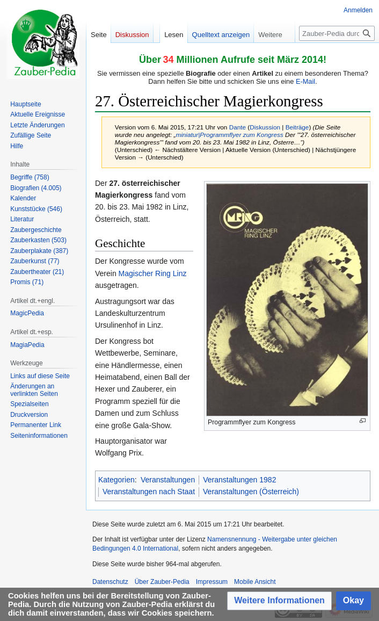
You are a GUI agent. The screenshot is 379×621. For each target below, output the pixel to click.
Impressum (212, 582)
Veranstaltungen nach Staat (149, 491)
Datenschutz (110, 582)
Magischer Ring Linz (153, 273)
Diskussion (265, 127)
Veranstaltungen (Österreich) (251, 491)
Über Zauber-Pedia (162, 582)
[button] (279, 600)
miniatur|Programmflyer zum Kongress (229, 134)
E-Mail (305, 81)
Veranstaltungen (168, 479)
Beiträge (297, 127)
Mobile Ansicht (254, 582)
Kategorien (116, 479)
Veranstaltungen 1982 (239, 479)
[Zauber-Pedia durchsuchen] (337, 33)
